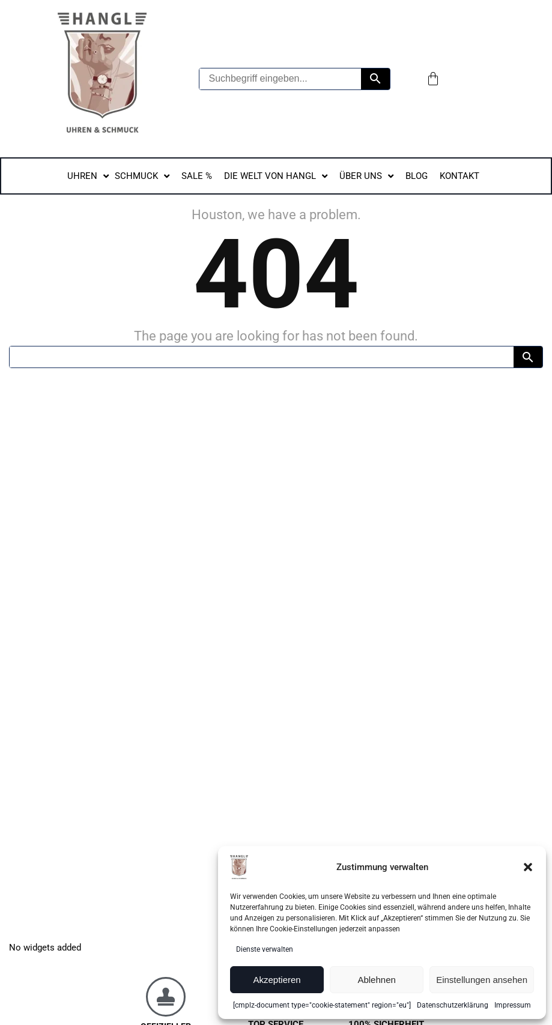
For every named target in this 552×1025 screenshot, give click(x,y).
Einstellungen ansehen (481, 980)
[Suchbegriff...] (262, 356)
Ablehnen (376, 980)
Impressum (512, 1005)
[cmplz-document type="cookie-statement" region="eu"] (322, 1005)
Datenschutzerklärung (452, 1005)
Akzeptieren (276, 980)
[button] (528, 867)
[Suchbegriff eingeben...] (280, 78)
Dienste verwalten (264, 949)
